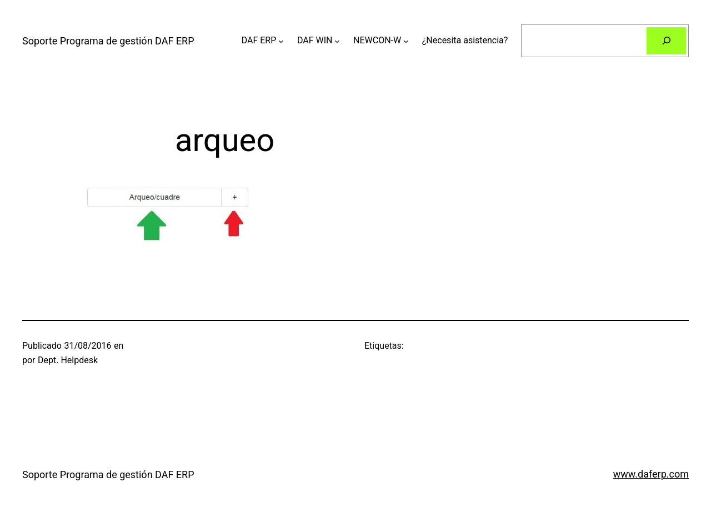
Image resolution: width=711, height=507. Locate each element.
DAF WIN (315, 40)
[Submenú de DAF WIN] (337, 40)
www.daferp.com (651, 474)
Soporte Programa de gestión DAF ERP (108, 41)
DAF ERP (259, 40)
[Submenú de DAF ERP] (281, 40)
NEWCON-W (377, 40)
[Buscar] (666, 40)
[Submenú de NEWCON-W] (406, 40)
